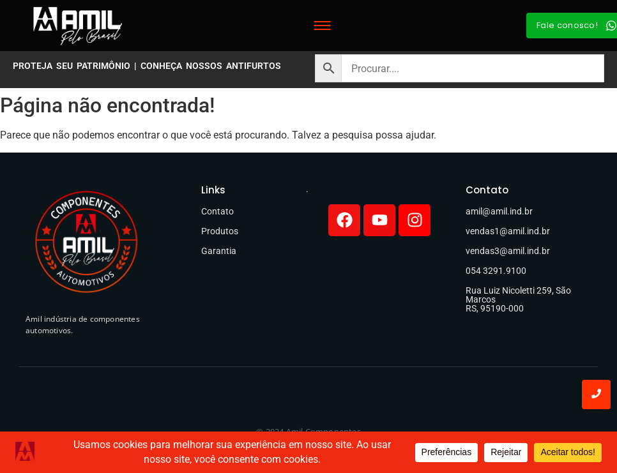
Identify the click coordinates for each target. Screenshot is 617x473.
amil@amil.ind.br (499, 211)
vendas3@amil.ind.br (508, 251)
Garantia (218, 251)
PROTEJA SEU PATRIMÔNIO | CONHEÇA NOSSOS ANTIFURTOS (147, 66)
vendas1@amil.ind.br (508, 231)
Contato (217, 211)
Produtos (219, 231)
